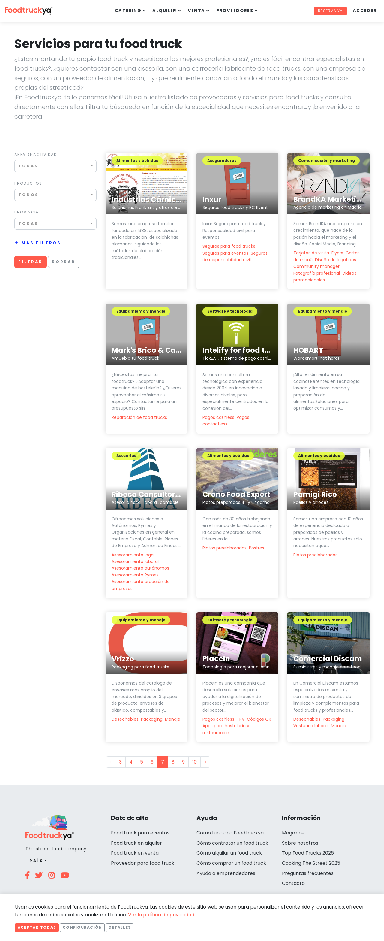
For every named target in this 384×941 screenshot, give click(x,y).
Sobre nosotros (300, 843)
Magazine (293, 832)
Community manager (316, 266)
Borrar (64, 261)
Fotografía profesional (316, 273)
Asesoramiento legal (133, 555)
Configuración (82, 927)
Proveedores (235, 11)
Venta (196, 11)
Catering (128, 11)
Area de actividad (35, 154)
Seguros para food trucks (228, 246)
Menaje (172, 719)
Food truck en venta (135, 852)
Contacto (293, 883)
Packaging (152, 719)
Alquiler (164, 11)
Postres (256, 548)
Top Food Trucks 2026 (308, 852)
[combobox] (55, 166)
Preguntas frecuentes (308, 873)
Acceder (365, 11)
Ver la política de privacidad (161, 914)
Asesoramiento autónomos (140, 568)
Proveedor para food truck (142, 863)
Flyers (337, 253)
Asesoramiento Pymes (135, 575)
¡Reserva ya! (330, 10)
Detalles (120, 927)
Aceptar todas (37, 927)
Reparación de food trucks (139, 417)
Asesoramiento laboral (135, 561)
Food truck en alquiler (136, 843)
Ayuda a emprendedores (225, 873)
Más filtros (41, 242)
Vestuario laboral (310, 726)
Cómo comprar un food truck (231, 863)
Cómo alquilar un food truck (229, 852)
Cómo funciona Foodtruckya (230, 832)
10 (194, 761)
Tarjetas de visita (311, 253)
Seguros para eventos (225, 253)
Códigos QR (259, 719)
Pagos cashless (218, 417)
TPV (240, 719)
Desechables (125, 719)
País (36, 860)
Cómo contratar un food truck (232, 843)
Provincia (26, 212)
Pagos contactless (225, 420)
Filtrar (30, 261)
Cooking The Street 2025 (311, 863)
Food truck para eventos (140, 832)
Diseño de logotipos (335, 260)
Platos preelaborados (224, 548)
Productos (28, 183)
